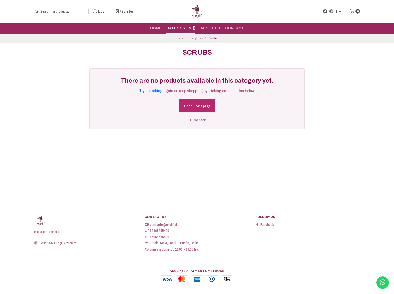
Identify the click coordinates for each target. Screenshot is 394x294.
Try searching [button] (150, 91)
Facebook (264, 224)
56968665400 (157, 230)
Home (155, 28)
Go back (197, 120)
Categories (180, 28)
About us (210, 28)
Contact (234, 28)
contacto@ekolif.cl (161, 224)
